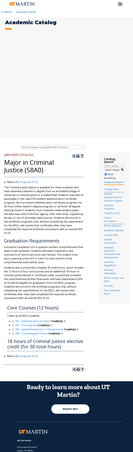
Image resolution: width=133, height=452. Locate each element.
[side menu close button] (120, 4)
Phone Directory (112, 225)
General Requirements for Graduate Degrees (113, 197)
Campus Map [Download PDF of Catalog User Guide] (111, 234)
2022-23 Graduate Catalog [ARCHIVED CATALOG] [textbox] (44, 147)
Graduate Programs (109, 207)
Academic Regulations (110, 264)
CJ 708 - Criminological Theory (30, 333)
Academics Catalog (26, 11)
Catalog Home (111, 189)
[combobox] (52, 147)
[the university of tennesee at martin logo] (22, 4)
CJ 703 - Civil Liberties (24, 325)
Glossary (108, 285)
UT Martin (6, 11)
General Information (110, 241)
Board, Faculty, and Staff (114, 279)
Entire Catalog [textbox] (111, 165)
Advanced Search (114, 182)
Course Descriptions (110, 219)
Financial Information (110, 271)
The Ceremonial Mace (112, 292)
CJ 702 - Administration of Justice (31, 321)
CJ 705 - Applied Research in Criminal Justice (38, 329)
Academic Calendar (114, 230)
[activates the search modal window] (113, 3)
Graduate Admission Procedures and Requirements (112, 252)
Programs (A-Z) (29, 182)
